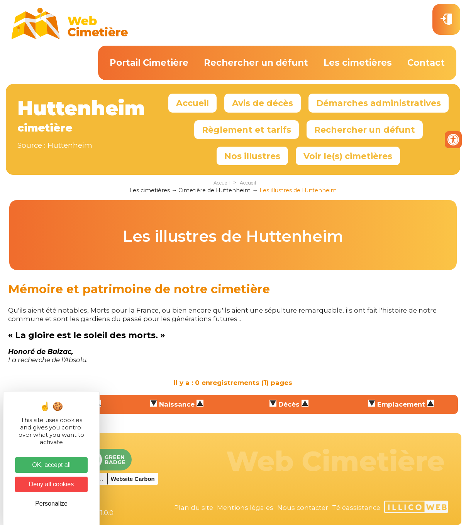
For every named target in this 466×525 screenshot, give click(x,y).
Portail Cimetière (149, 62)
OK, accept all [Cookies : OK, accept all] (51, 465)
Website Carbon (133, 478)
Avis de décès (262, 103)
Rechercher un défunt (256, 62)
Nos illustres (252, 156)
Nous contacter (302, 507)
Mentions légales (245, 507)
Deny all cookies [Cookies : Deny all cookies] (51, 484)
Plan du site (193, 507)
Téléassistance (356, 507)
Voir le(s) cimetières (347, 156)
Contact (426, 62)
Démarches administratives (378, 103)
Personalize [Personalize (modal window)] (51, 503)
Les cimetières (358, 62)
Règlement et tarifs (246, 130)
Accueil (192, 103)
